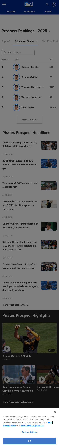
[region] (29, 427)
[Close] (55, 412)
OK (29, 441)
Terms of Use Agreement (32, 426)
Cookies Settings (29, 432)
